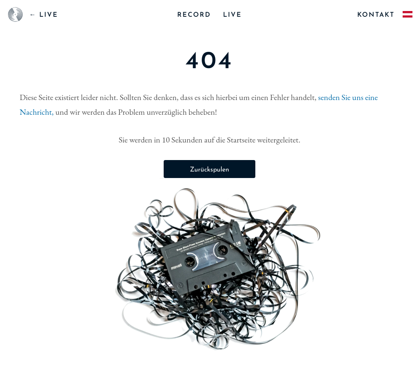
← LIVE (43, 15)
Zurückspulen (209, 170)
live (232, 15)
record (194, 15)
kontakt (375, 15)
